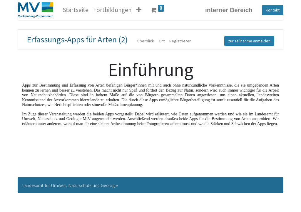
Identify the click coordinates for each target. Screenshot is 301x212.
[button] (139, 10)
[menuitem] (75, 10)
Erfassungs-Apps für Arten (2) (77, 39)
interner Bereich (228, 9)
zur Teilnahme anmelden (249, 41)
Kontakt (273, 10)
